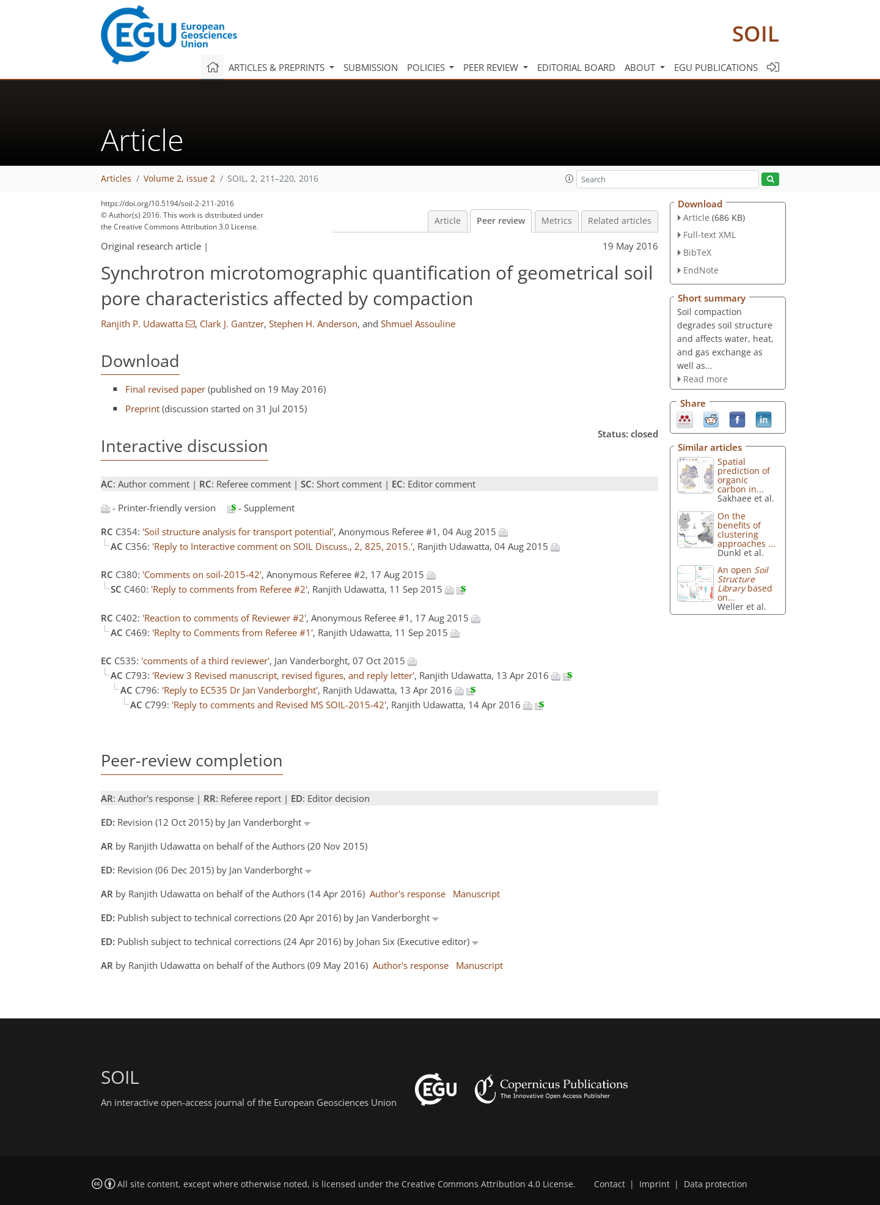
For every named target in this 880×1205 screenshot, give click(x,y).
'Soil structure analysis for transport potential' (238, 531)
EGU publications (716, 67)
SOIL (755, 33)
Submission (370, 67)
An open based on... (744, 583)
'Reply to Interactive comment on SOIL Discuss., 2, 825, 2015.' (282, 546)
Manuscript (476, 894)
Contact (609, 1184)
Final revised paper (165, 389)
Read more (705, 379)
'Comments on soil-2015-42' (202, 574)
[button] (569, 178)
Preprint (142, 408)
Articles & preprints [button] (278, 67)
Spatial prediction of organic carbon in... (743, 475)
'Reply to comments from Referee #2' (229, 589)
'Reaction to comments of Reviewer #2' (224, 618)
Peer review (501, 220)
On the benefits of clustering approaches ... (746, 529)
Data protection (715, 1184)
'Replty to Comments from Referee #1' (232, 632)
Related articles (619, 220)
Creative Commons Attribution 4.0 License (487, 1184)
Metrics (556, 220)
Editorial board (576, 67)
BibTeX (697, 252)
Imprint (654, 1184)
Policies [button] (427, 67)
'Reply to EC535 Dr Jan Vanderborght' (240, 690)
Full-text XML (709, 234)
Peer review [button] (492, 67)
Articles (116, 178)
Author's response (408, 894)
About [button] (641, 67)
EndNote (701, 270)
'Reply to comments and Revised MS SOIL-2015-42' (279, 705)
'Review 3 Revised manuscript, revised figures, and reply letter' (283, 675)
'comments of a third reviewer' (205, 660)
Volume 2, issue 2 (179, 178)
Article (448, 220)
